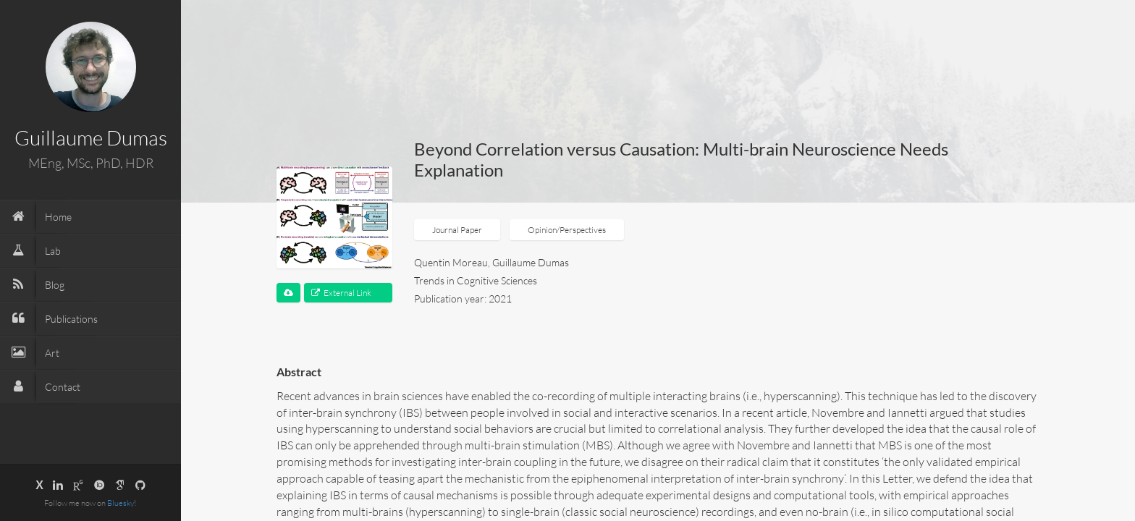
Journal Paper (457, 229)
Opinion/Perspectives (567, 229)
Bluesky (120, 503)
